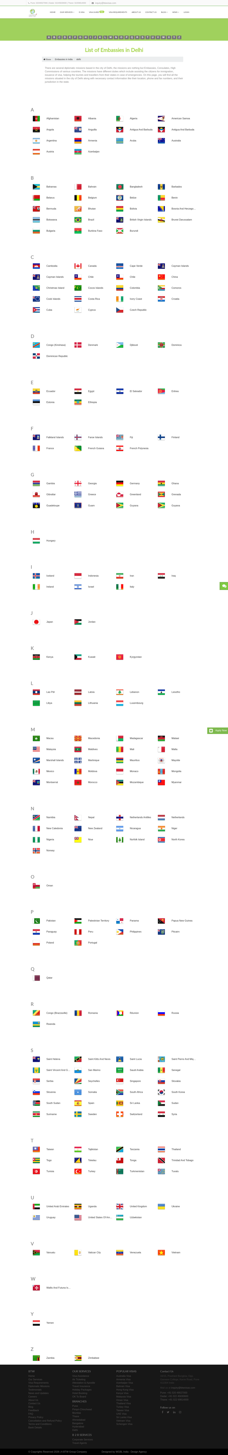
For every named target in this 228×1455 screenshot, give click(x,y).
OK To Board (79, 1396)
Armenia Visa (123, 1379)
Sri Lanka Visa (124, 1417)
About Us (136, 12)
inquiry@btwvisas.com (105, 3)
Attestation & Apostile (83, 1382)
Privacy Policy (35, 1417)
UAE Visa (121, 1414)
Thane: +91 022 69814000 (174, 1399)
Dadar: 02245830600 (58, 3)
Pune (75, 1406)
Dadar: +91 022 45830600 (174, 1396)
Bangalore (77, 1423)
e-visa (81, 12)
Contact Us (151, 12)
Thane (75, 1416)
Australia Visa (123, 1376)
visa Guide (96, 12)
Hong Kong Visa (125, 1389)
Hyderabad (78, 1426)
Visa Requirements (118, 12)
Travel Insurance (81, 1386)
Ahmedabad (78, 1420)
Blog (164, 12)
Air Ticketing (78, 1379)
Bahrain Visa (123, 1386)
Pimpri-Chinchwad (82, 1409)
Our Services (67, 12)
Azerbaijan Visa (124, 1382)
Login (186, 12)
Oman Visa (122, 1400)
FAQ (30, 1414)
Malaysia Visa (123, 1396)
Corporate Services (82, 1439)
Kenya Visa (122, 1393)
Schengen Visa (124, 1424)
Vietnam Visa (123, 1420)
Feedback (33, 1410)
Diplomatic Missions (39, 1386)
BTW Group (69, 1451)
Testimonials (35, 1389)
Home (52, 12)
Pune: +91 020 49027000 (173, 1392)
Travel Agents (79, 1443)
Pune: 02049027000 (39, 3)
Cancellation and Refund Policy (45, 1420)
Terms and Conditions (40, 1424)
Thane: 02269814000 (77, 3)
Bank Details (35, 1427)
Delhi (75, 1430)
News (175, 12)
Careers (32, 1396)
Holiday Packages (82, 1389)
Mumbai (76, 1413)
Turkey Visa (122, 1407)
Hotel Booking (79, 1393)
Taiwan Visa (122, 1410)
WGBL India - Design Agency (131, 1451)
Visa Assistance (80, 1376)
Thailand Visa (123, 1403)
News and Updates (38, 1393)
